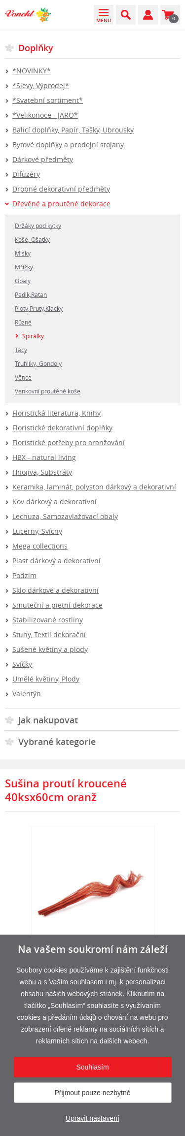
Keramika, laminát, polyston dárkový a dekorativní (94, 486)
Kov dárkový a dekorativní (54, 501)
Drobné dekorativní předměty (61, 189)
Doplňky (35, 48)
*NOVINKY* (31, 70)
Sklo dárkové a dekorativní (55, 590)
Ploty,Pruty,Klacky (39, 308)
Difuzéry (26, 174)
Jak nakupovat (48, 720)
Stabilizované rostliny (47, 619)
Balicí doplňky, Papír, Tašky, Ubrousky (73, 129)
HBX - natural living (44, 457)
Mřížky (24, 267)
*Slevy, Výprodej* (40, 85)
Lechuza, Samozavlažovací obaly (65, 516)
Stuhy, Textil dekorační (49, 634)
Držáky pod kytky (38, 225)
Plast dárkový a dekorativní (56, 560)
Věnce (23, 377)
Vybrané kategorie (57, 741)
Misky (23, 253)
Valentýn (26, 693)
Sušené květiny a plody (50, 649)
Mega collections (40, 546)
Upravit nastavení (92, 1118)
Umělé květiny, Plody (45, 678)
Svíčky (22, 664)
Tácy (21, 350)
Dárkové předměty (42, 159)
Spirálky (33, 336)
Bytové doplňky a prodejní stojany (68, 144)
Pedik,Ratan (31, 294)
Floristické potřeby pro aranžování (68, 442)
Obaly (23, 281)
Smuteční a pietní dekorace (57, 605)
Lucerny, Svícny (37, 531)
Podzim (24, 575)
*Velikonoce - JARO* (45, 115)
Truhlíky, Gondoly (38, 363)
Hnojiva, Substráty (42, 472)
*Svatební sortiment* (47, 100)
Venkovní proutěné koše (47, 391)
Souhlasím (92, 1067)
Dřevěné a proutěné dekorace (61, 203)
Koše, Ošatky (32, 239)
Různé (23, 322)
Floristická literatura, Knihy (56, 413)
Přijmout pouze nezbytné (92, 1093)
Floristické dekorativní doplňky (62, 427)
